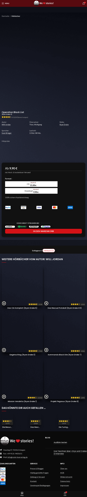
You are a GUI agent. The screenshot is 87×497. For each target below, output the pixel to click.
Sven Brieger (7, 133)
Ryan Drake (64, 124)
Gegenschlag (22, 350)
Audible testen (60, 438)
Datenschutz (65, 477)
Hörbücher (16, 16)
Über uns (63, 464)
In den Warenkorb (43, 227)
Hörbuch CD (49, 246)
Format (8, 178)
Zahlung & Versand (37, 472)
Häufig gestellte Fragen (39, 468)
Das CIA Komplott (22, 303)
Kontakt (33, 477)
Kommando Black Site (64, 350)
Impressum (64, 481)
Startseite (6, 16)
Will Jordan (6, 124)
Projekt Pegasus (64, 397)
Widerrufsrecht (66, 472)
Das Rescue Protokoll (64, 303)
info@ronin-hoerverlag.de (18, 453)
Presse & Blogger (37, 464)
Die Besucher (8, 423)
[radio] (14, 184)
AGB (62, 468)
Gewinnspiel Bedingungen (40, 481)
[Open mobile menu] (5, 3)
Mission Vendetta (22, 397)
